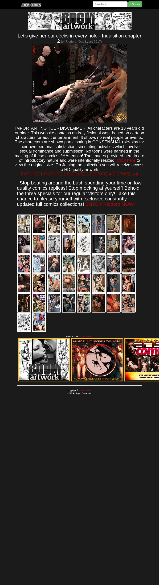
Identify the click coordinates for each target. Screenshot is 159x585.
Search (135, 4)
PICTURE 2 (55, 174)
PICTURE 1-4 (125, 174)
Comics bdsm (84, 390)
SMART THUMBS (86, 337)
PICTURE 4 (100, 174)
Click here (126, 160)
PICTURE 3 (77, 174)
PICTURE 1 (32, 174)
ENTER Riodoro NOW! (110, 204)
